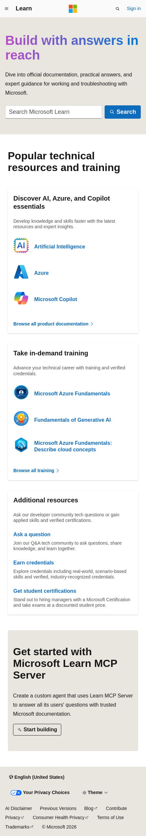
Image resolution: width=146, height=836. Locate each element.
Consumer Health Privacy (58, 817)
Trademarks (17, 826)
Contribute (116, 808)
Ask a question (32, 534)
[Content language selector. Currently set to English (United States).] (36, 777)
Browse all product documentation (53, 323)
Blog (89, 808)
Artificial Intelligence (59, 246)
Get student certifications (44, 591)
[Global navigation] (6, 9)
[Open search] (117, 9)
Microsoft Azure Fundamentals (72, 393)
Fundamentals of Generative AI (72, 420)
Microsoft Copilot (55, 299)
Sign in (134, 8)
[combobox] (53, 112)
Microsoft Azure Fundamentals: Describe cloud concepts (73, 446)
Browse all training (36, 470)
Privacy (12, 817)
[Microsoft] (73, 9)
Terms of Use (110, 817)
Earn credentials (33, 562)
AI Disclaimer (18, 808)
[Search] (123, 112)
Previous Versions (58, 808)
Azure (41, 273)
